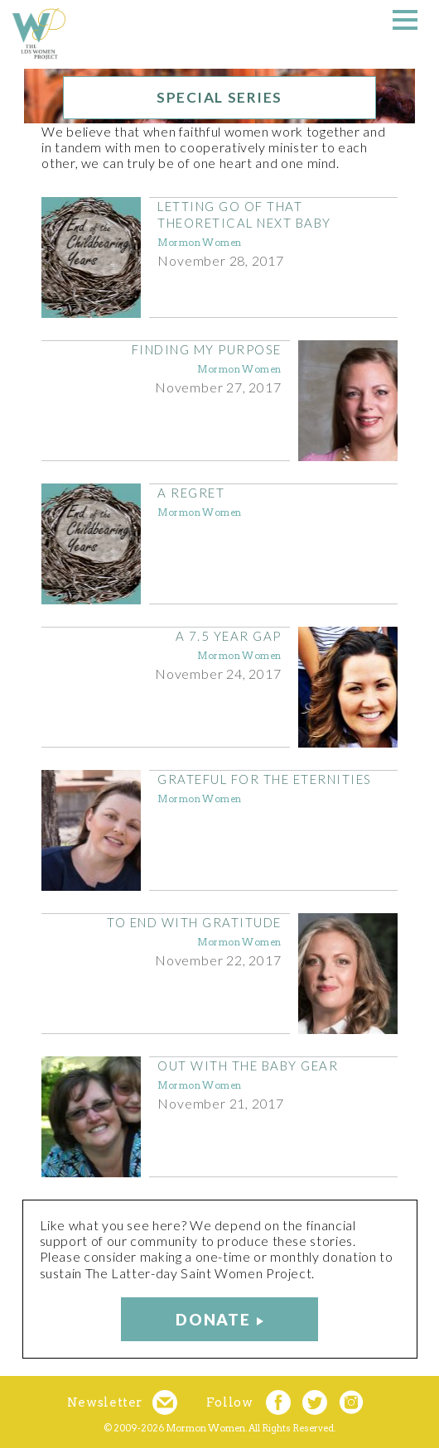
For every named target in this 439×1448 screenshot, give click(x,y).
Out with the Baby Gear (247, 1065)
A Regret (190, 492)
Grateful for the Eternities (264, 779)
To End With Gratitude (194, 922)
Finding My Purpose (207, 349)
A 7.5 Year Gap (229, 635)
